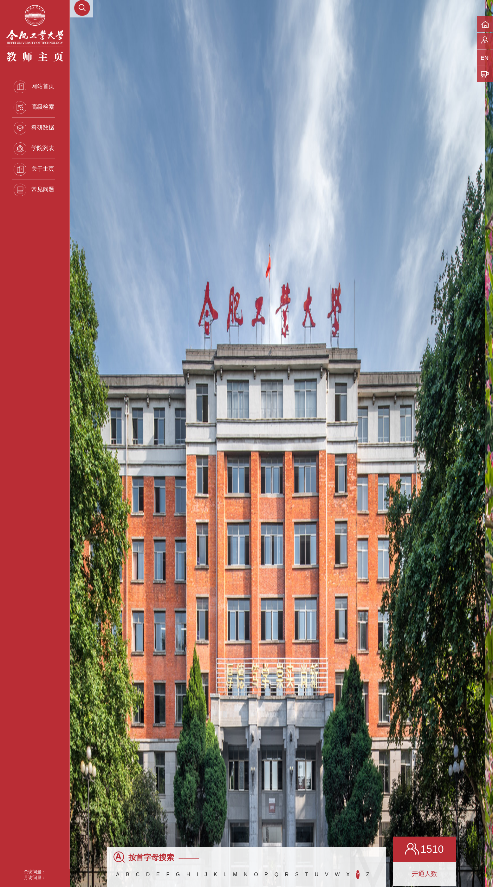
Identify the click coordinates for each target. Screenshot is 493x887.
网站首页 (34, 87)
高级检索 (34, 107)
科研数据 (34, 128)
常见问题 (34, 190)
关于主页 (34, 169)
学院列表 (34, 148)
